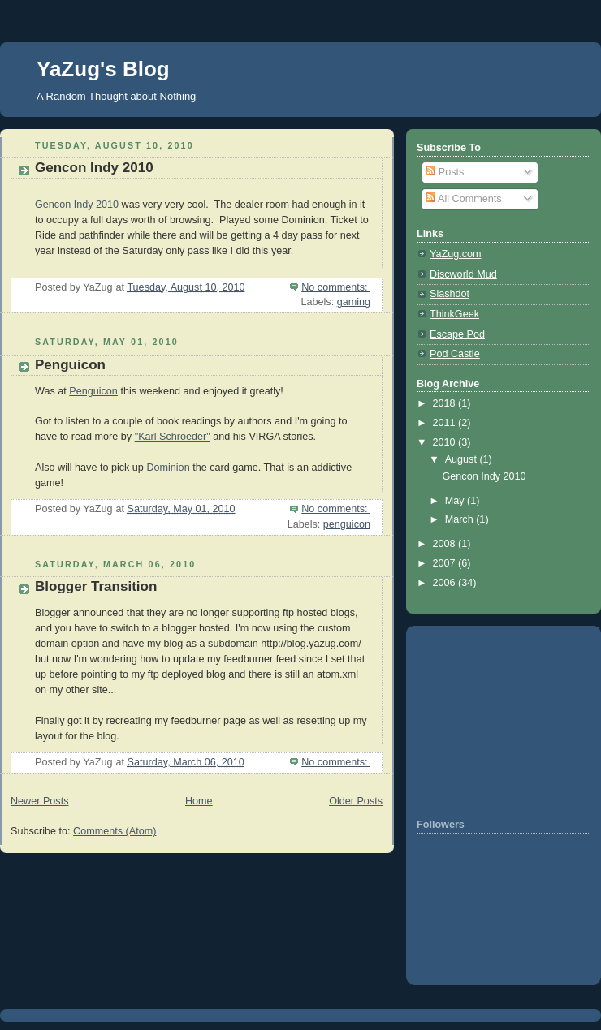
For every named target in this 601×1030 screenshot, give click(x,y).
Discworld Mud (463, 274)
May (456, 500)
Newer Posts (39, 801)
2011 (446, 423)
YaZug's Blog (103, 69)
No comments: (335, 287)
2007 (446, 563)
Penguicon (70, 365)
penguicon (346, 524)
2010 (446, 442)
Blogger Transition (96, 586)
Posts (445, 172)
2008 (446, 543)
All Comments (463, 199)
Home (199, 801)
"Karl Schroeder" (172, 436)
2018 (446, 403)
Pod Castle (455, 354)
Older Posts (356, 801)
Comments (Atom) (114, 831)
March (461, 519)
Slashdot (449, 294)
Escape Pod (457, 334)
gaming (353, 302)
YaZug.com (456, 254)
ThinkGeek (454, 314)
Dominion (167, 467)
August (462, 459)
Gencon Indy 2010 (94, 167)
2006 (446, 582)
